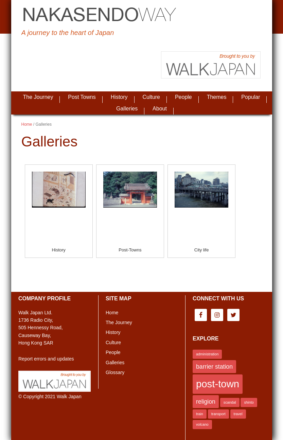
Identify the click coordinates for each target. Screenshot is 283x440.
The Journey (119, 322)
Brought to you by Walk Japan (211, 65)
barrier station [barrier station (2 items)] (214, 366)
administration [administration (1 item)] (207, 354)
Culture (113, 342)
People (113, 352)
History (58, 249)
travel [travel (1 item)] (238, 414)
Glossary (115, 372)
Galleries (115, 362)
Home (112, 312)
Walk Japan (69, 396)
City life (201, 249)
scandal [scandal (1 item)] (230, 402)
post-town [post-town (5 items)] (217, 383)
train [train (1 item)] (199, 414)
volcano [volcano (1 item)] (202, 424)
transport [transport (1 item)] (218, 414)
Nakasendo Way (99, 15)
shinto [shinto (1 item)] (248, 402)
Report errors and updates (46, 359)
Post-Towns (130, 249)
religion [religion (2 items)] (205, 401)
